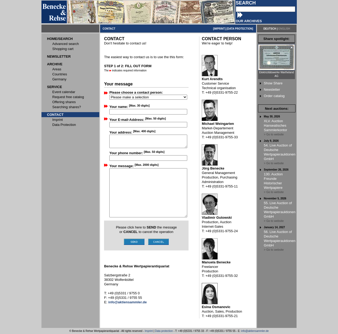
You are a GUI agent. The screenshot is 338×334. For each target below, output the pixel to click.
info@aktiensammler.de (255, 331)
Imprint (149, 331)
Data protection (164, 331)
